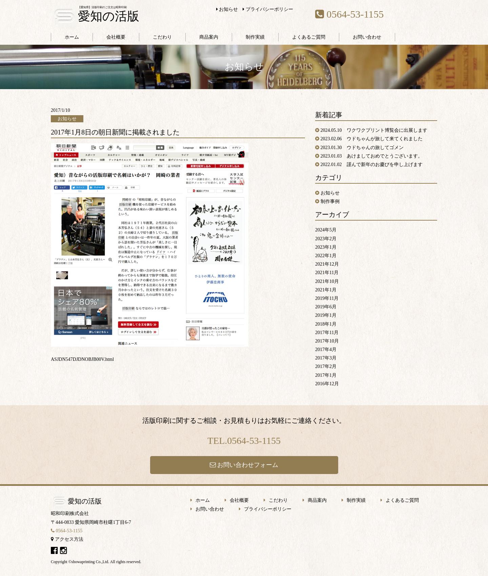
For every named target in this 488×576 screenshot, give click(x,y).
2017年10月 (327, 341)
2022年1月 (326, 255)
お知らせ (227, 9)
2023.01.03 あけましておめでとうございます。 (372, 156)
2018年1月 (326, 324)
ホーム (72, 37)
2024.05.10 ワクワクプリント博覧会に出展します (374, 130)
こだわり (162, 37)
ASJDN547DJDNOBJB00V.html (82, 359)
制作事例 (330, 201)
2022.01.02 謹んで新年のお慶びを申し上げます (372, 164)
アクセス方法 (67, 539)
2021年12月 (327, 264)
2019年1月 (326, 315)
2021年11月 (327, 272)
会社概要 (115, 37)
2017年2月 (326, 366)
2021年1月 (326, 289)
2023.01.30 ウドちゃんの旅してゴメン (362, 147)
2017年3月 (326, 358)
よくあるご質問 (308, 37)
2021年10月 (327, 281)
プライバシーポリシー (268, 9)
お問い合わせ (367, 37)
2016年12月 (327, 383)
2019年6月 (326, 306)
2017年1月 (326, 375)
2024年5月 (326, 229)
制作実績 (255, 37)
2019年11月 (327, 298)
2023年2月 (326, 238)
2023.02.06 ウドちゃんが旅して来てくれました (372, 138)
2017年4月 (326, 349)
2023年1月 (326, 247)
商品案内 (208, 37)
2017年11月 (327, 332)
